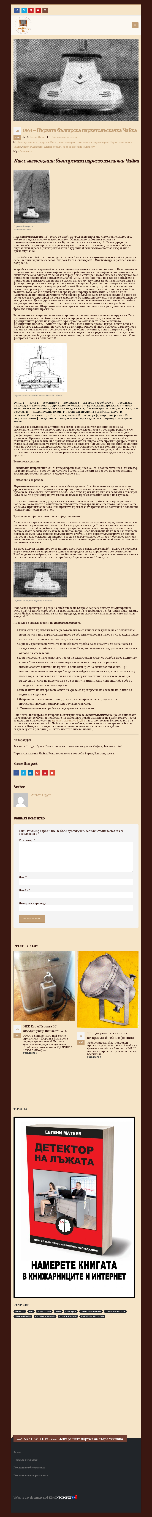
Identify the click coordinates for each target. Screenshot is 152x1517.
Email (52, 772)
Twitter (23, 772)
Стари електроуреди (64, 137)
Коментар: (27, 840)
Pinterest (44, 772)
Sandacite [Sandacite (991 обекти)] (20, 1311)
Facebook (16, 772)
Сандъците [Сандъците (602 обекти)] (70, 1311)
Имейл (24, 890)
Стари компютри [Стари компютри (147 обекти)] (23, 1316)
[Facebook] (17, 10)
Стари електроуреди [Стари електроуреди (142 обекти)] (115, 1311)
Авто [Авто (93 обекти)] (31, 1311)
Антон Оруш (37, 137)
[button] (135, 25)
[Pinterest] (31, 10)
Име (23, 877)
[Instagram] (45, 10)
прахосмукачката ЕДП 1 (68, 720)
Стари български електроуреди (41, 146)
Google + (37, 772)
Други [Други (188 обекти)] (58, 1311)
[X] (24, 10)
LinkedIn (30, 772)
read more (30, 1052)
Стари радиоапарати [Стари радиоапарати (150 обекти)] (45, 1316)
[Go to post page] (44, 986)
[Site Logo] (23, 25)
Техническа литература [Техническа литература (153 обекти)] (92, 1316)
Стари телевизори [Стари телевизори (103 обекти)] (68, 1316)
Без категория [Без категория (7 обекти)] (44, 1311)
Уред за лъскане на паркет (79, 146)
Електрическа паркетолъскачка (70, 142)
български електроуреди (33, 142)
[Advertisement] (40, 1376)
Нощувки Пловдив (80, 1504)
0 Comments (25, 151)
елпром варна (99, 142)
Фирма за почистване (54, 1504)
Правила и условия (25, 1460)
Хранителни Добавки (26, 1504)
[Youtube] (38, 10)
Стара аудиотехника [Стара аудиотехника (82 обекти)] (91, 1311)
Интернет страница (32, 903)
